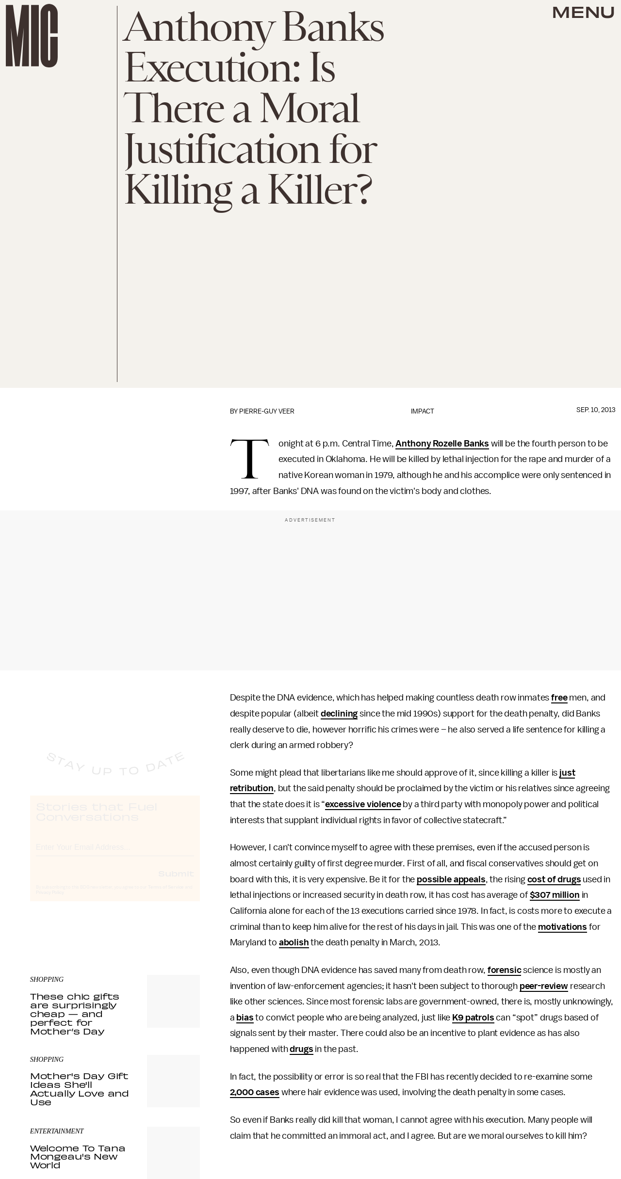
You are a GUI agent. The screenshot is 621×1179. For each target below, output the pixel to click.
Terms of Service (166, 895)
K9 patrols (473, 1017)
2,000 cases (254, 1092)
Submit (176, 882)
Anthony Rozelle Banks (442, 443)
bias (244, 1017)
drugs (301, 1049)
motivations (562, 927)
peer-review (544, 986)
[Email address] (115, 854)
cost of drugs (554, 879)
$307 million (555, 895)
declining (339, 713)
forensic (505, 970)
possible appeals (451, 879)
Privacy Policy (50, 901)
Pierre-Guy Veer (266, 411)
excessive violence (363, 804)
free (559, 697)
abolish (294, 942)
